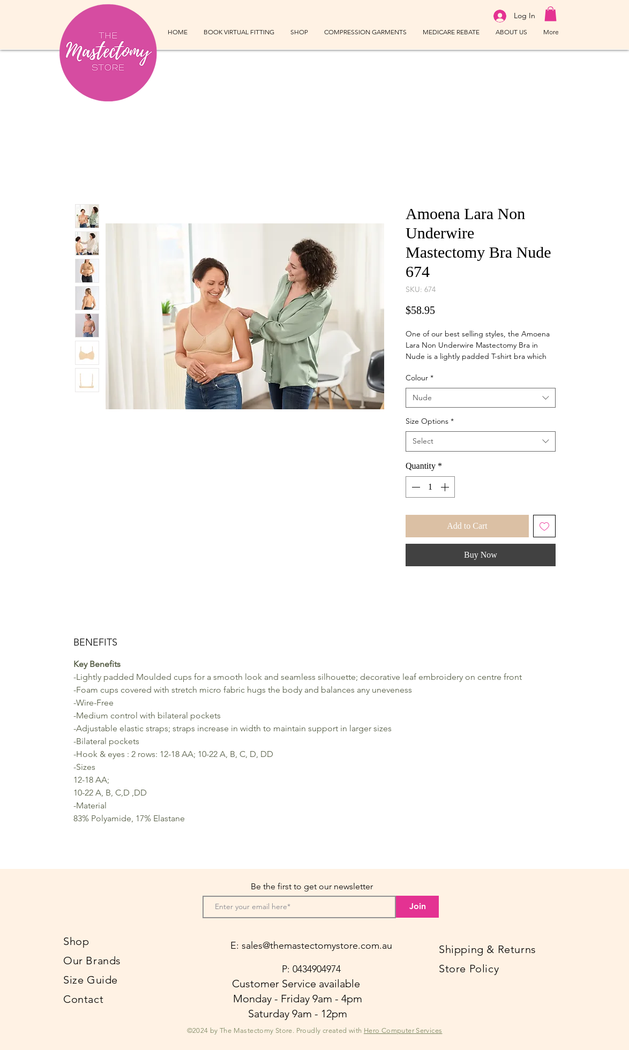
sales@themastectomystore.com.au (317, 945)
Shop (76, 941)
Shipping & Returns (487, 949)
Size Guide (90, 979)
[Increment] (445, 487)
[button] (550, 13)
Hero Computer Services (403, 1030)
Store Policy (469, 968)
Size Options (430, 421)
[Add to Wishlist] (544, 526)
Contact (83, 999)
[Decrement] (414, 487)
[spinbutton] (430, 487)
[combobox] (481, 398)
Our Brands (92, 960)
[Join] (417, 907)
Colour (419, 377)
